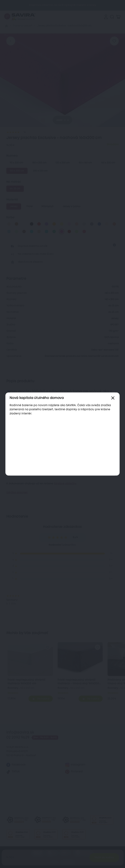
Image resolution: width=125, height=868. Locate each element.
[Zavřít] (112, 398)
